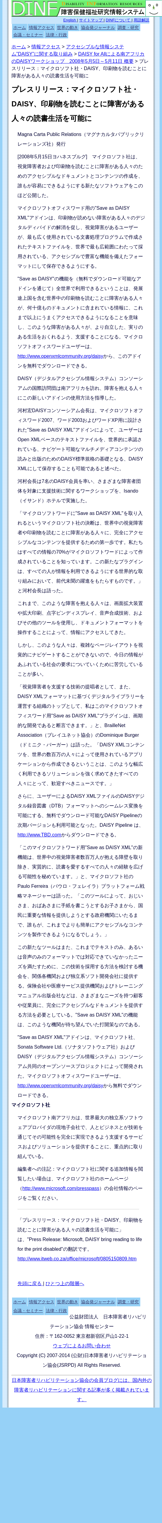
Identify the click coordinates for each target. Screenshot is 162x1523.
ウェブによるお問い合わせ (82, 1345)
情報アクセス (41, 27)
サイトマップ (91, 20)
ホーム (19, 27)
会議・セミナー (28, 34)
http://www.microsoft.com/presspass (60, 1188)
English (70, 20)
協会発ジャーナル (98, 27)
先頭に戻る (30, 1283)
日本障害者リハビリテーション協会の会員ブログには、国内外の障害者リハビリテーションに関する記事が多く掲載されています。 (82, 1390)
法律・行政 (56, 34)
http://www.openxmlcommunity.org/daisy (60, 356)
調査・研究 (128, 27)
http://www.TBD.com (39, 834)
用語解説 (141, 20)
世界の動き (67, 27)
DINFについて (119, 20)
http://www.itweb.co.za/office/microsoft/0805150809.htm (77, 1258)
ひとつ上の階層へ (65, 1283)
